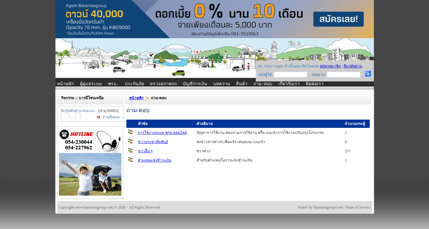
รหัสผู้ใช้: (265, 75)
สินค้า (241, 84)
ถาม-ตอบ (263, 84)
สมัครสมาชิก (330, 66)
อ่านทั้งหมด (111, 117)
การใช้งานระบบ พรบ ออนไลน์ (162, 132)
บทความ (221, 84)
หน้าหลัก (65, 84)
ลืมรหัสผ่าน (353, 66)
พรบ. (113, 84)
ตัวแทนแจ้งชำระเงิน (154, 160)
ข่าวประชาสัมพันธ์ (153, 142)
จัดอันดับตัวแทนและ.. (79, 110)
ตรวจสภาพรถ (163, 84)
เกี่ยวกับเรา (289, 84)
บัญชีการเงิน (195, 84)
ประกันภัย (134, 84)
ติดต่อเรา (315, 84)
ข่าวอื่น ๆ (145, 151)
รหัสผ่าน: (318, 75)
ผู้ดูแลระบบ (91, 84)
